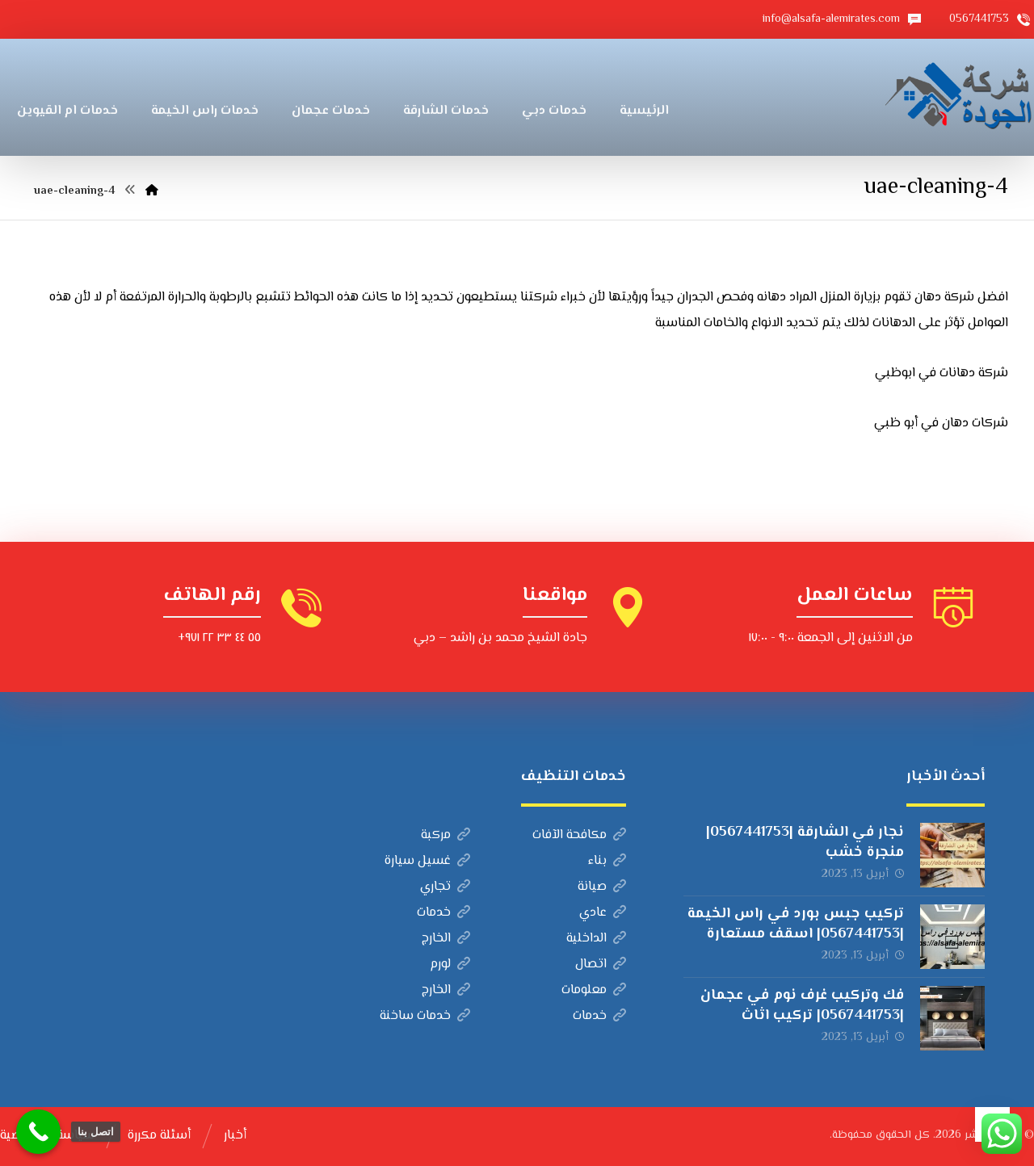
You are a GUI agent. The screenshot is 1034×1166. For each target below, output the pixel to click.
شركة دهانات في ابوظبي (941, 373)
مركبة (445, 835)
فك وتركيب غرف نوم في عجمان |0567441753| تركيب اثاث (802, 1005)
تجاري (445, 887)
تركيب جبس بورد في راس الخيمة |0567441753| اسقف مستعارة (795, 924)
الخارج (446, 939)
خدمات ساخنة (425, 1016)
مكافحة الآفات (579, 835)
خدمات (443, 913)
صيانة (602, 887)
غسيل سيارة (427, 861)
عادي (602, 913)
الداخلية (596, 939)
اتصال (600, 964)
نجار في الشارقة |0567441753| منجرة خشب (805, 842)
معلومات (593, 990)
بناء (607, 861)
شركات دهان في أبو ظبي (941, 423)
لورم (450, 964)
